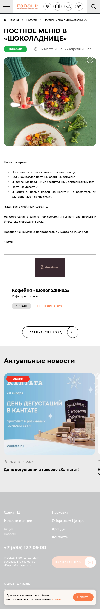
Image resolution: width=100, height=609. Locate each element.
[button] (6, 6)
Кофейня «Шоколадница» (40, 290)
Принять (83, 597)
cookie (56, 599)
